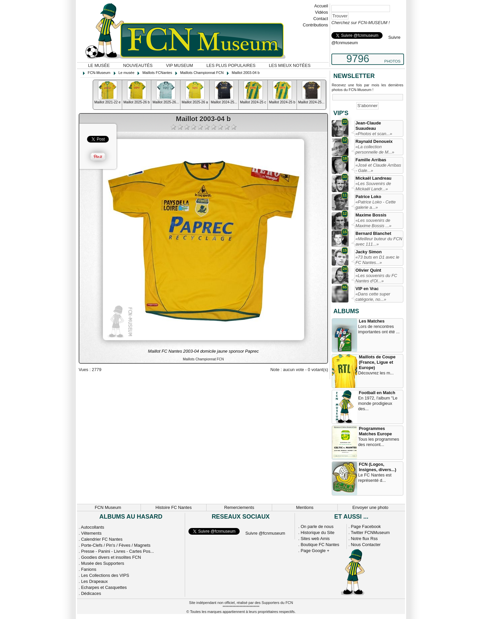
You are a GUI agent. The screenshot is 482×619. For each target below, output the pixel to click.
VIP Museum (179, 65)
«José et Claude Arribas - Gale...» (378, 168)
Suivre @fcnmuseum (265, 533)
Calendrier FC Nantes (102, 539)
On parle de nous (317, 526)
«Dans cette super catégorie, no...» (372, 296)
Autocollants (92, 527)
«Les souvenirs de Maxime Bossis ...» (373, 223)
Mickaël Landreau (373, 178)
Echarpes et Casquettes (104, 587)
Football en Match (377, 392)
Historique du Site (317, 532)
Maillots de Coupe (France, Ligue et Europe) (377, 362)
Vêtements (91, 533)
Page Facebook (366, 526)
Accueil (321, 5)
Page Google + (315, 550)
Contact (320, 18)
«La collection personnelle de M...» (374, 149)
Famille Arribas (370, 159)
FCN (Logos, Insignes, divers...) (377, 467)
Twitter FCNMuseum (370, 532)
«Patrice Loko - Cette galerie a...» (375, 204)
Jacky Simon (368, 251)
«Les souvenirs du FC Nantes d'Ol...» (376, 278)
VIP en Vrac (367, 288)
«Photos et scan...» (373, 133)
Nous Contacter (366, 544)
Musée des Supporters (102, 563)
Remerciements (239, 507)
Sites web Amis (315, 538)
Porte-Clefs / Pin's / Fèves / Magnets (115, 545)
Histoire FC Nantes (173, 507)
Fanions (88, 569)
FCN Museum (108, 507)
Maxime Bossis (370, 214)
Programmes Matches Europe (375, 431)
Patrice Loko (368, 196)
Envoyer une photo (370, 507)
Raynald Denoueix (374, 141)
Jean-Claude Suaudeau (368, 125)
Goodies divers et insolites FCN (111, 557)
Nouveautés (138, 65)
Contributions (315, 24)
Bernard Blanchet (373, 233)
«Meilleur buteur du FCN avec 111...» (378, 241)
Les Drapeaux (94, 581)
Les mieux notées (289, 65)
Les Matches (372, 321)
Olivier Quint (368, 270)
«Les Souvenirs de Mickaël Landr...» (373, 186)
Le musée (99, 65)
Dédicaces (91, 593)
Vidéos (321, 12)
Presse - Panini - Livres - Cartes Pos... (117, 551)
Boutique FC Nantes (320, 544)
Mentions (305, 507)
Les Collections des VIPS (105, 575)
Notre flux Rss (364, 538)
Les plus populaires (231, 65)
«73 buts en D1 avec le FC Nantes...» (377, 260)
